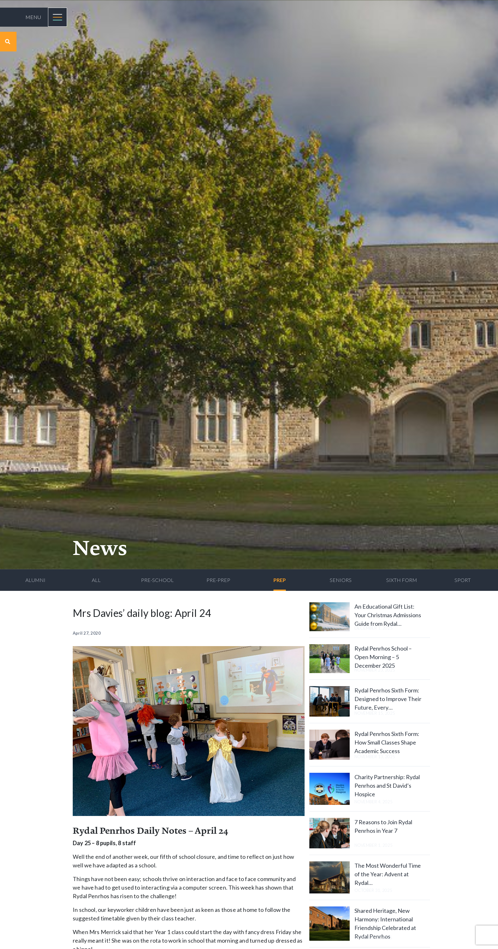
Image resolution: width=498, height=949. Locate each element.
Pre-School (157, 580)
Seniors (341, 580)
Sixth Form (401, 580)
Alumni (35, 580)
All (96, 580)
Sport (462, 580)
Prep (279, 580)
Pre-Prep (218, 580)
